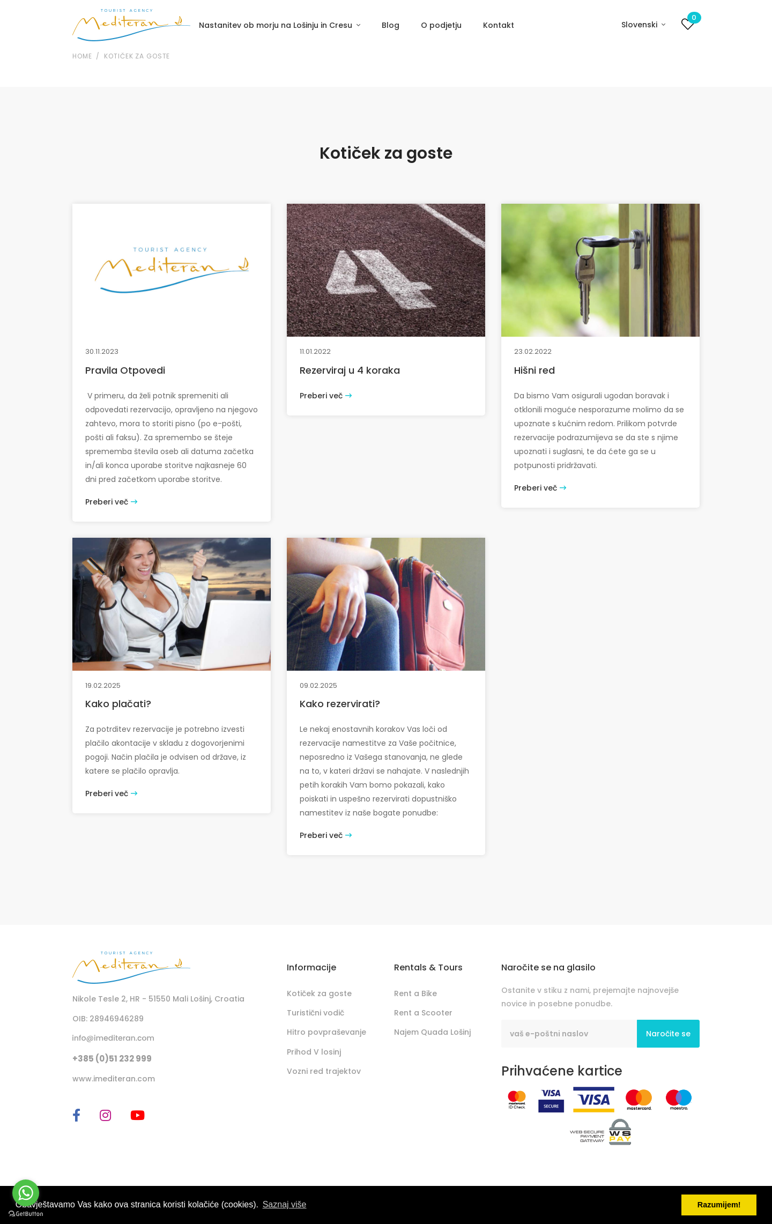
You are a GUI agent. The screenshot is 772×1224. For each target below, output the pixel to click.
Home (82, 56)
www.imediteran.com (113, 1078)
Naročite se (668, 1033)
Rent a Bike (415, 993)
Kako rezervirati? (340, 703)
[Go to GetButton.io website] (26, 1213)
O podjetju (441, 25)
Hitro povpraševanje (326, 1032)
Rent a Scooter (423, 1012)
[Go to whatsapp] (25, 1193)
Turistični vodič (315, 1012)
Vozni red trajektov (324, 1071)
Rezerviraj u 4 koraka (350, 370)
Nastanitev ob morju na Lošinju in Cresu (276, 25)
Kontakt (498, 25)
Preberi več (111, 501)
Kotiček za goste (137, 56)
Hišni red (534, 370)
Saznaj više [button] (285, 1204)
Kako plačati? (118, 703)
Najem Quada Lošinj (432, 1032)
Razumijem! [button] (719, 1204)
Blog (390, 25)
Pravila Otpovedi (125, 370)
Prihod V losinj (314, 1052)
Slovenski (640, 24)
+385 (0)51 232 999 (112, 1058)
